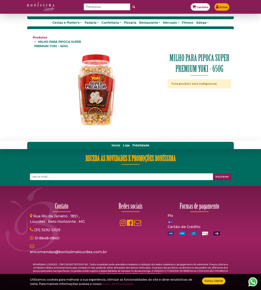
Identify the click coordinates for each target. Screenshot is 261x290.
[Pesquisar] (134, 6)
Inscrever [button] (222, 176)
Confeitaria (110, 22)
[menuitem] (116, 145)
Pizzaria (130, 22)
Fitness (187, 22)
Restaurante (148, 22)
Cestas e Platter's (66, 22)
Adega (201, 22)
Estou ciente (213, 281)
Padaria (90, 22)
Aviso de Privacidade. (118, 284)
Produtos (40, 37)
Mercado (170, 22)
